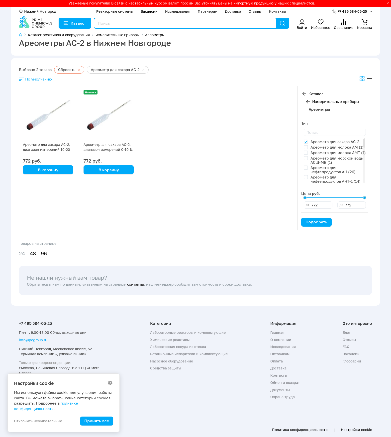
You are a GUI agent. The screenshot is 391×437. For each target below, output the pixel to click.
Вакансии (149, 11)
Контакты (277, 11)
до (341, 205)
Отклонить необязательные (38, 421)
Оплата (276, 361)
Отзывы (255, 11)
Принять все (96, 420)
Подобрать (316, 221)
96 (44, 253)
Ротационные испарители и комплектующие (189, 354)
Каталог (75, 23)
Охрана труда (282, 397)
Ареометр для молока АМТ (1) (338, 152)
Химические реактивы (170, 340)
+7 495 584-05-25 (352, 11)
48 (33, 253)
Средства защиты (165, 368)
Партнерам (207, 11)
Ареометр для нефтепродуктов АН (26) (333, 169)
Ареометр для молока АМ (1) (337, 147)
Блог (346, 332)
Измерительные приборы (335, 101)
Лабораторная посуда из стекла (178, 347)
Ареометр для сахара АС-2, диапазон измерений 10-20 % (46, 149)
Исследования (177, 11)
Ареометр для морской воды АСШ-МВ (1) (337, 160)
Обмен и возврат (285, 382)
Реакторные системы (114, 11)
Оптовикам (280, 354)
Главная (277, 332)
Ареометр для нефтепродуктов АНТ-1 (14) (335, 179)
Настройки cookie (356, 430)
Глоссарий (352, 361)
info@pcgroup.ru (33, 340)
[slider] (304, 197)
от (307, 205)
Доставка (233, 11)
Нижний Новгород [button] (37, 11)
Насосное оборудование (171, 361)
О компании (280, 340)
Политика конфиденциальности (300, 430)
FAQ (346, 347)
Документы (280, 390)
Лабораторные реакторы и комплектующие (188, 332)
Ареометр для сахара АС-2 (334, 141)
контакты (135, 284)
